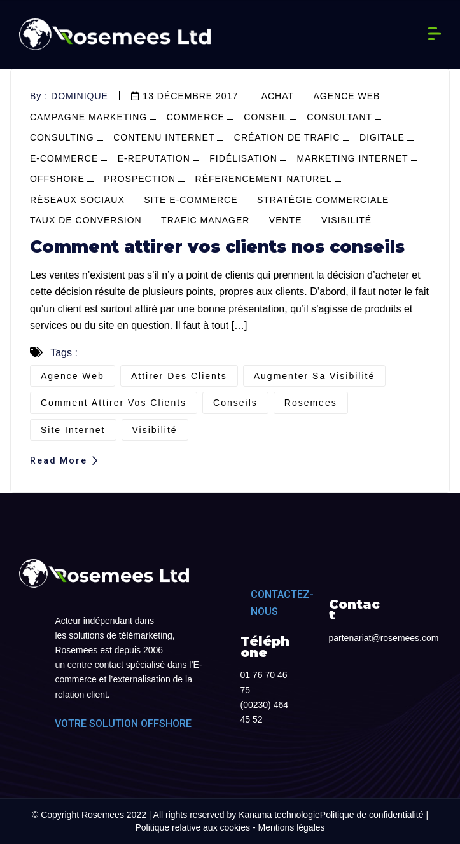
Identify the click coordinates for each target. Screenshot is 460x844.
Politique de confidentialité (372, 815)
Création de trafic (287, 137)
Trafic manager (205, 220)
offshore (57, 179)
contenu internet (163, 137)
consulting (62, 137)
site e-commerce (190, 200)
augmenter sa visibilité (314, 376)
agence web (347, 96)
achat (277, 96)
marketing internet (352, 158)
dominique (79, 96)
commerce (196, 117)
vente (285, 220)
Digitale (382, 137)
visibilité (346, 220)
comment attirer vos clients (113, 403)
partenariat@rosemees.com (384, 638)
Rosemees (310, 403)
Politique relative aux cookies (192, 827)
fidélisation (243, 158)
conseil (265, 117)
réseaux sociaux (77, 200)
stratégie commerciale (323, 200)
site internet (73, 430)
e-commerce (64, 158)
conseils (235, 403)
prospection (140, 179)
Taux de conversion (86, 220)
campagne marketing (88, 117)
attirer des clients (179, 376)
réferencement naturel (263, 179)
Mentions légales (291, 827)
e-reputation (154, 158)
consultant (339, 117)
